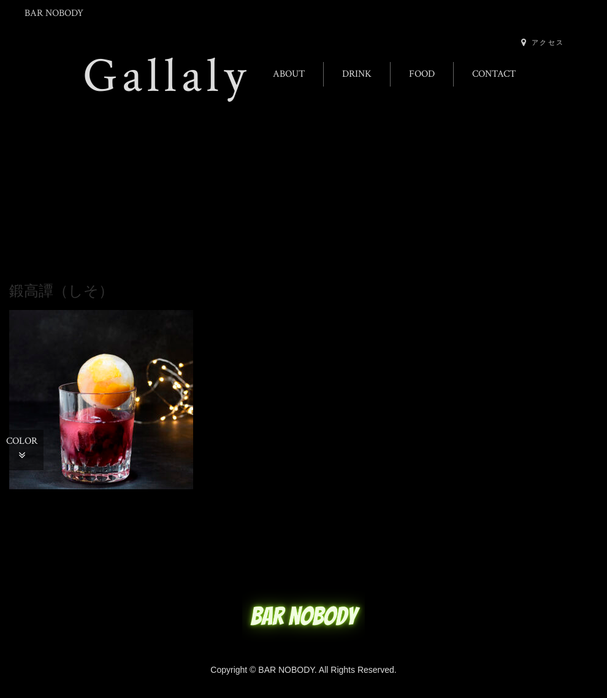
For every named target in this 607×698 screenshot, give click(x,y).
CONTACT (494, 74)
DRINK (357, 74)
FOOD (422, 74)
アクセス (542, 42)
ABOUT (289, 74)
